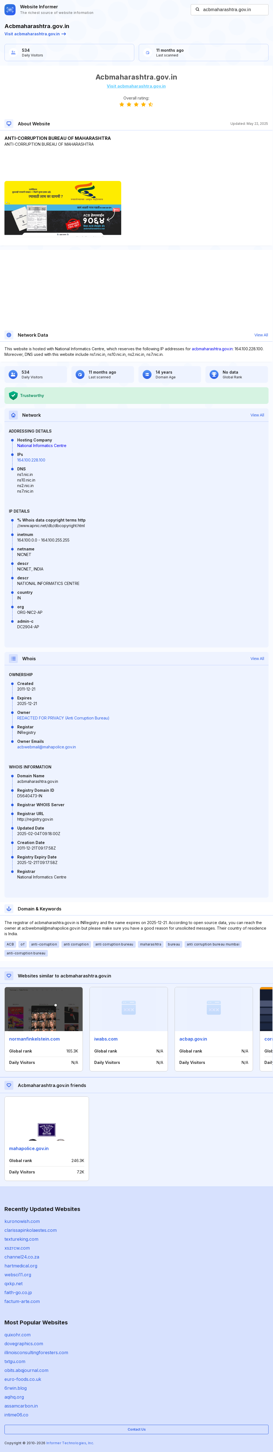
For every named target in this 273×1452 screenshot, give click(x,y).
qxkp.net (13, 1283)
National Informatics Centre (41, 445)
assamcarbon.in (21, 1406)
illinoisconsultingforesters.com (36, 1352)
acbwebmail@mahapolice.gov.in (46, 746)
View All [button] (261, 335)
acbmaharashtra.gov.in (212, 348)
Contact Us (137, 1429)
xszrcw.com (17, 1248)
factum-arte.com (22, 1301)
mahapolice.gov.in (29, 1148)
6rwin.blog (15, 1388)
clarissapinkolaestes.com (30, 1230)
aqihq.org (14, 1397)
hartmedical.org (20, 1266)
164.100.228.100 (31, 460)
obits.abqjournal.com (26, 1370)
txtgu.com (14, 1361)
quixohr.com (17, 1334)
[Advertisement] (136, 164)
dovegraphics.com (23, 1343)
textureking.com (21, 1239)
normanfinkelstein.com (34, 1039)
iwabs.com (106, 1039)
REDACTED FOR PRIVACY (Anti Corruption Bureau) (63, 718)
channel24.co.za (21, 1257)
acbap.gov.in (193, 1039)
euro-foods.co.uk (22, 1379)
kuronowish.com (22, 1221)
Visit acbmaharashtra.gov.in (35, 33)
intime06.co (16, 1415)
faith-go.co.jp (18, 1292)
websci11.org (17, 1274)
